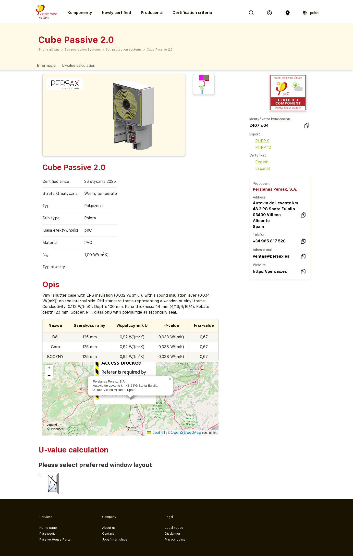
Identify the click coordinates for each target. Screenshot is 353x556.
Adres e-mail (262, 250)
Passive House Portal (55, 539)
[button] (170, 379)
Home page (48, 528)
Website (259, 265)
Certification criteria (192, 12)
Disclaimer (172, 533)
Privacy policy (175, 539)
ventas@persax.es (271, 256)
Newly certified (116, 12)
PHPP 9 (259, 141)
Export (254, 134)
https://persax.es (270, 271)
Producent (261, 183)
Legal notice (174, 528)
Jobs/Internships (114, 539)
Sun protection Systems (83, 49)
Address (259, 197)
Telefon (259, 235)
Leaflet (156, 432)
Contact (108, 533)
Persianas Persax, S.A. (275, 189)
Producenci (152, 12)
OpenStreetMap (186, 432)
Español (259, 168)
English (258, 162)
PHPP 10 (260, 147)
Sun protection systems (124, 49)
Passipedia (47, 533)
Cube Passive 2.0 (159, 49)
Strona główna (49, 49)
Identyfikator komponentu (270, 119)
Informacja (46, 65)
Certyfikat (257, 155)
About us (109, 528)
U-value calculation (78, 65)
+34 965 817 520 (269, 241)
